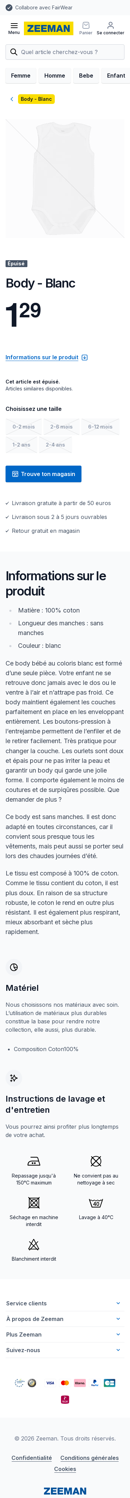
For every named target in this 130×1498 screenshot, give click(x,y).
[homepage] (48, 28)
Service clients (64, 1303)
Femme (21, 75)
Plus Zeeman (64, 1334)
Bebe (86, 75)
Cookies (65, 1468)
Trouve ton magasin (43, 473)
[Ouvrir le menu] (14, 28)
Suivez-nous (64, 1350)
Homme (54, 75)
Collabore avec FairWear (43, 7)
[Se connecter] (110, 28)
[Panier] (86, 28)
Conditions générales (89, 1457)
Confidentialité (31, 1457)
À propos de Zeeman (64, 1318)
